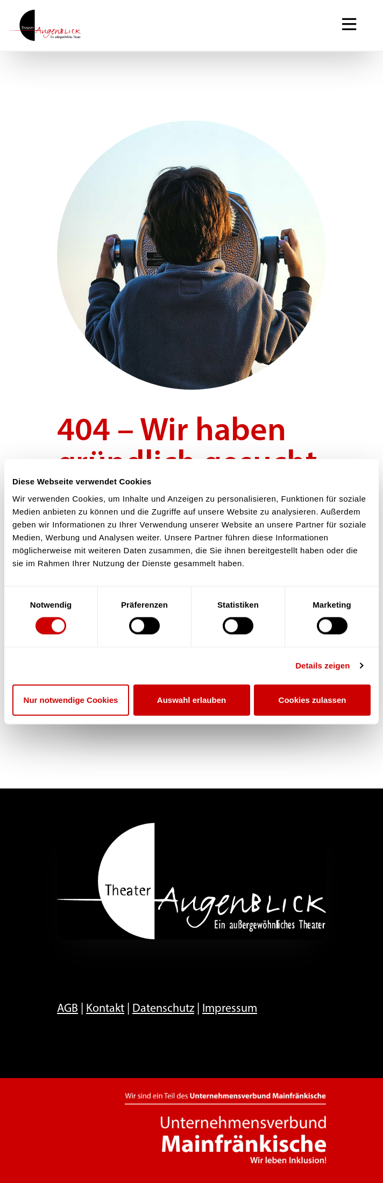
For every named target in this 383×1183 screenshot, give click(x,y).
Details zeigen (322, 665)
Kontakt (105, 1009)
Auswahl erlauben (191, 699)
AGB (67, 1009)
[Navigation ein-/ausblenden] (349, 25)
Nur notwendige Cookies (71, 699)
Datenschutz (163, 1009)
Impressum (229, 1009)
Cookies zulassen (312, 699)
